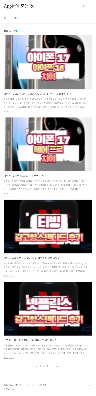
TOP (89, 385)
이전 (32, 365)
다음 (64, 365)
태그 (16, 18)
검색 (83, 6)
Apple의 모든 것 (19, 6)
